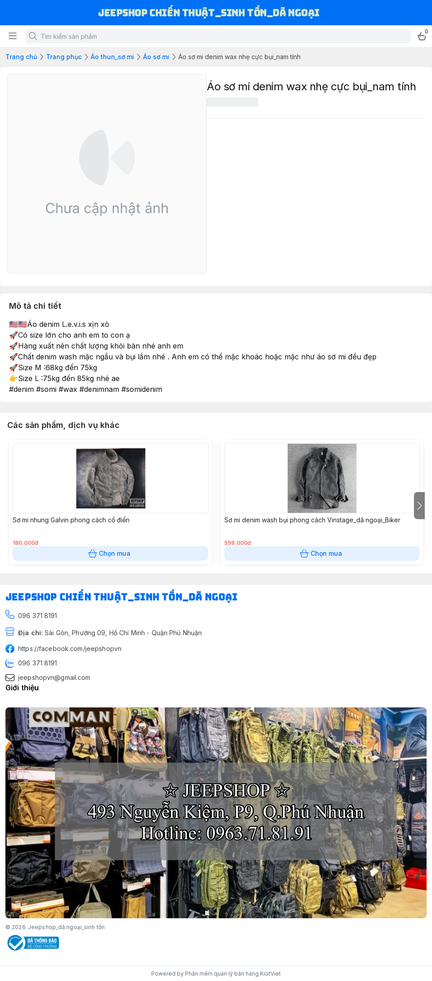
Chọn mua (110, 553)
